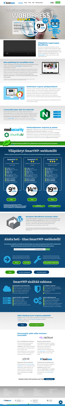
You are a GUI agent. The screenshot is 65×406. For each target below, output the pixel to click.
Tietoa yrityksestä (37, 390)
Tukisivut (20, 390)
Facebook (51, 390)
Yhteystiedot (39, 2)
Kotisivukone (6, 394)
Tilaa (29, 2)
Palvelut (20, 2)
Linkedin (50, 392)
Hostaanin (17, 22)
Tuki (33, 2)
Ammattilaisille (7, 395)
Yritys (25, 2)
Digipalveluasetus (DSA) (39, 395)
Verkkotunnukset (7, 391)
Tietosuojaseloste (37, 394)
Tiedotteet (21, 392)
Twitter (50, 391)
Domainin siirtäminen (8, 392)
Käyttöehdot (36, 392)
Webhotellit (6, 390)
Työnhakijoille (21, 395)
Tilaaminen (21, 391)
